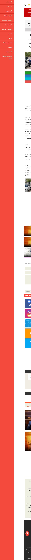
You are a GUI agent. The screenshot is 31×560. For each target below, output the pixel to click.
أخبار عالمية (23, 12)
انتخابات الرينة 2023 (24, 550)
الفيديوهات (20, 552)
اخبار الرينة (7, 9)
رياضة (13, 550)
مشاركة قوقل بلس (15, 81)
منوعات (26, 552)
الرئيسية (27, 22)
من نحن (19, 558)
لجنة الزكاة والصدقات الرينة (10, 552)
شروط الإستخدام (7, 558)
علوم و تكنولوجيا (7, 550)
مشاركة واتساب (15, 72)
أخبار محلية (23, 9)
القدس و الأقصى (8, 12)
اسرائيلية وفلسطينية (23, 15)
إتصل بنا (14, 558)
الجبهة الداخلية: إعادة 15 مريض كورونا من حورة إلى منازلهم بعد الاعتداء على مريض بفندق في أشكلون (16, 25)
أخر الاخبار (26, 478)
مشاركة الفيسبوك (15, 75)
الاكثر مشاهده (19, 478)
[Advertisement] (18, 93)
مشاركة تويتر (15, 78)
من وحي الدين (7, 15)
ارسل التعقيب (4, 295)
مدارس (17, 550)
